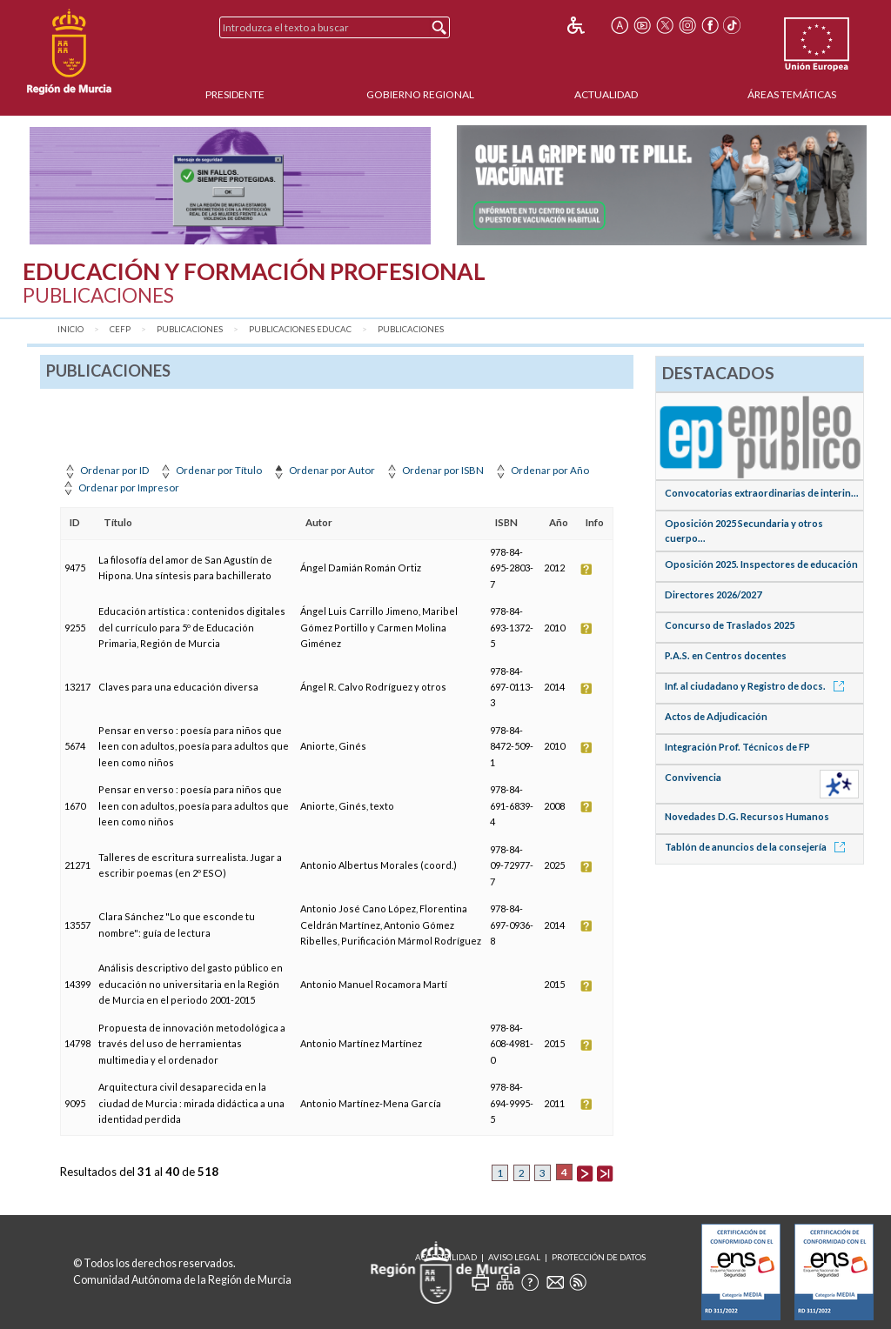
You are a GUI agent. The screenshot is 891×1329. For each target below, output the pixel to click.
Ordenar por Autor (323, 470)
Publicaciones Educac (300, 329)
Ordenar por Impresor (119, 487)
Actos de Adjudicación (716, 716)
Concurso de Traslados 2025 (729, 625)
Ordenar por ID (105, 470)
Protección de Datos (599, 1257)
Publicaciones (190, 329)
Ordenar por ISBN (434, 470)
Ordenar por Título (209, 470)
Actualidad (606, 94)
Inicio (70, 329)
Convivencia (693, 777)
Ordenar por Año (540, 470)
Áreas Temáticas (791, 94)
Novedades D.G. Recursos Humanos (747, 816)
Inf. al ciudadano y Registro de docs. (757, 685)
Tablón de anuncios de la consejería (758, 846)
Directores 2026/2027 (713, 594)
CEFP (120, 329)
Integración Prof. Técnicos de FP (737, 746)
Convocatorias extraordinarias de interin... (762, 492)
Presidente (235, 94)
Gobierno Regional (420, 94)
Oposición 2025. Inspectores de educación (761, 564)
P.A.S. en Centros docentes (726, 655)
